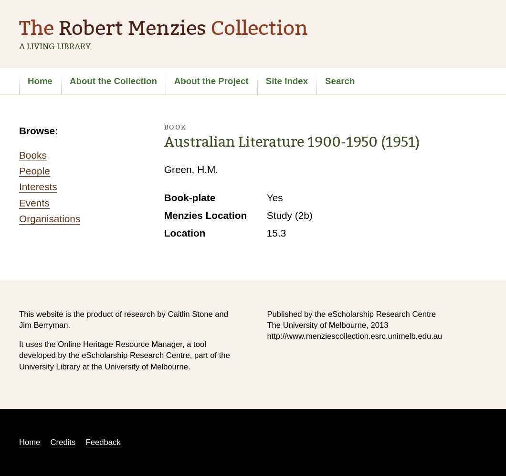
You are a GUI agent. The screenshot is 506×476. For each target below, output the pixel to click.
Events (34, 202)
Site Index (287, 81)
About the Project (211, 81)
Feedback (103, 442)
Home (40, 81)
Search (340, 81)
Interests (38, 186)
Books (33, 155)
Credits (63, 442)
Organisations (49, 218)
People (34, 170)
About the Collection (113, 81)
